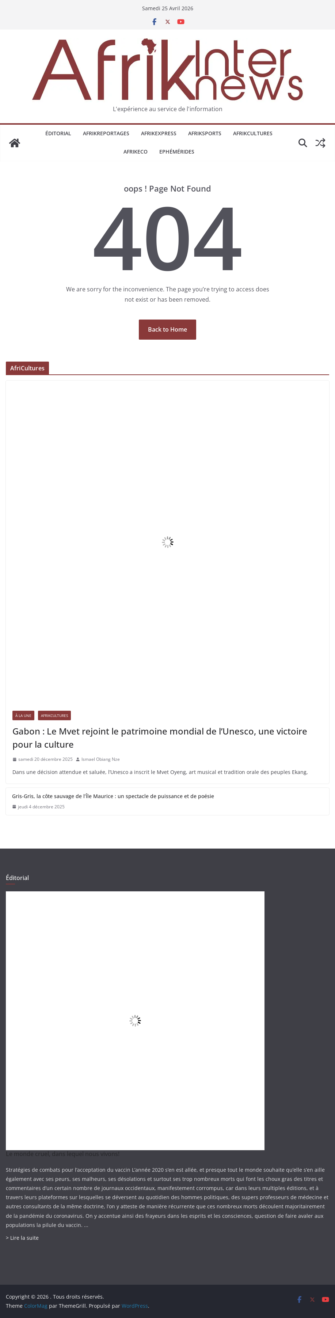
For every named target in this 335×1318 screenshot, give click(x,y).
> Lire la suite (22, 1237)
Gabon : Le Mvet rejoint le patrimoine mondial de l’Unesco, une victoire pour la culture (159, 737)
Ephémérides (176, 151)
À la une (23, 715)
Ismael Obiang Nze (100, 759)
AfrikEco (135, 151)
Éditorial (58, 133)
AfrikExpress (158, 133)
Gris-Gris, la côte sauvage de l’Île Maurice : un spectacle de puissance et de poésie (113, 796)
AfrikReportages (106, 133)
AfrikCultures (253, 133)
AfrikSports (204, 133)
